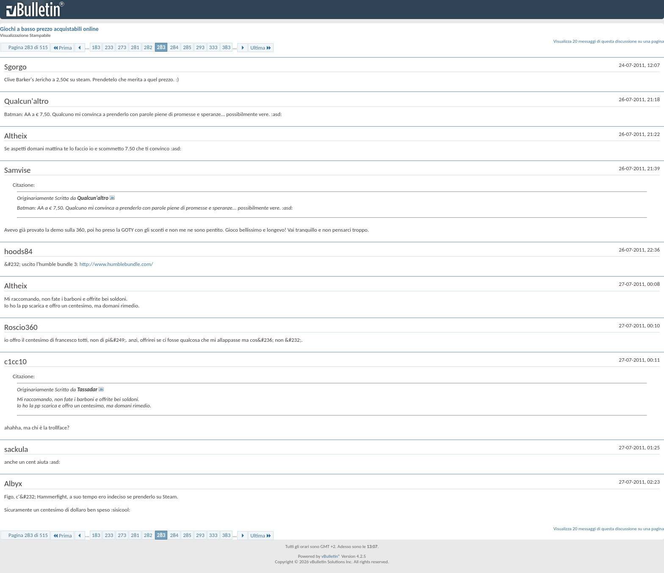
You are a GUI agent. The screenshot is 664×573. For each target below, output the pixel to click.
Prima (62, 47)
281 (135, 47)
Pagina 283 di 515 (28, 47)
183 (96, 47)
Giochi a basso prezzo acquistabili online (49, 29)
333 (213, 47)
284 (174, 47)
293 (200, 47)
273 (122, 47)
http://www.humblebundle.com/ (116, 264)
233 (109, 47)
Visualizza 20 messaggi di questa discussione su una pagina (608, 41)
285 (187, 47)
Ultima (260, 47)
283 (161, 47)
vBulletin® (330, 556)
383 (226, 47)
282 (148, 47)
